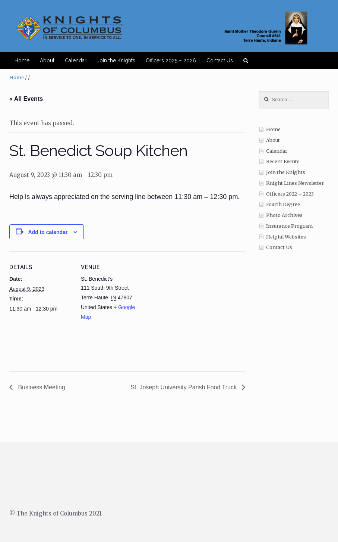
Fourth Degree (283, 204)
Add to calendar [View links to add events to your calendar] (48, 232)
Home (22, 60)
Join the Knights (116, 60)
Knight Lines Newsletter (295, 183)
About (47, 60)
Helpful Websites (286, 237)
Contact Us (219, 60)
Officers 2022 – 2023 (290, 194)
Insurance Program (289, 226)
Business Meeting (40, 387)
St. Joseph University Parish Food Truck (184, 387)
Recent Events (283, 161)
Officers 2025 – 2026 (171, 60)
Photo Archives (284, 215)
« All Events (26, 99)
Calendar (75, 60)
